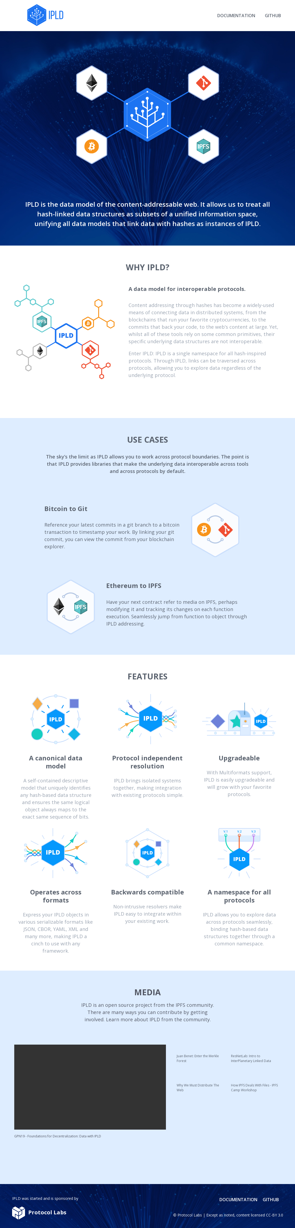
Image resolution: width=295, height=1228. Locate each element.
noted (229, 1215)
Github (273, 16)
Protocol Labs (189, 1215)
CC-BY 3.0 (274, 1215)
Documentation (236, 16)
